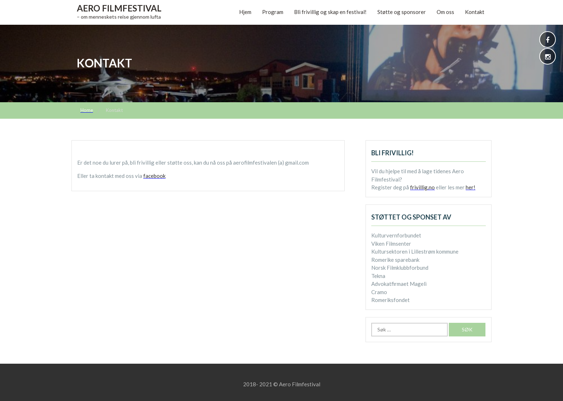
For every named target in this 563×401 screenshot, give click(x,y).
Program (272, 12)
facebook (154, 176)
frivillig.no (422, 187)
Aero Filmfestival (119, 8)
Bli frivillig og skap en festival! (330, 12)
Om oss (445, 12)
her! (470, 187)
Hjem (245, 12)
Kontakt (474, 12)
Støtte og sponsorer (401, 12)
